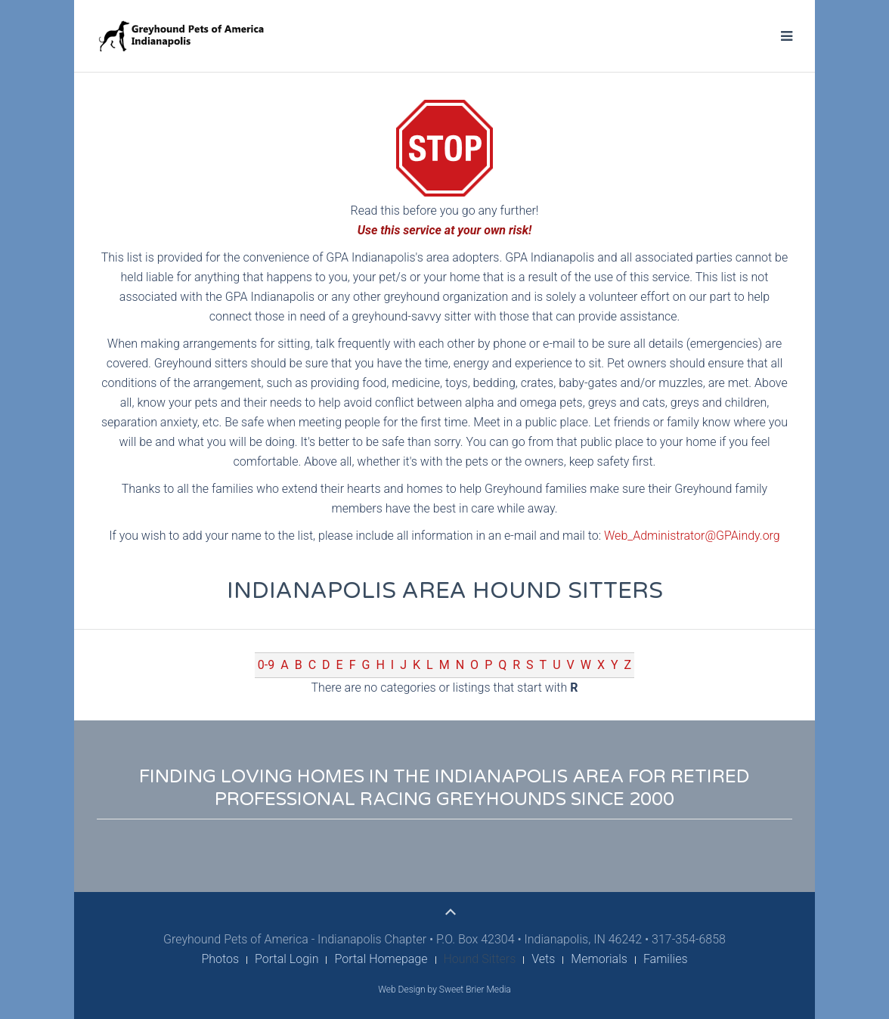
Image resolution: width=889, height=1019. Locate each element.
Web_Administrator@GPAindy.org (692, 535)
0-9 (266, 665)
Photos (220, 959)
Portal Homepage (380, 959)
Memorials (599, 959)
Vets (543, 959)
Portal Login (286, 959)
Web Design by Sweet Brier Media (444, 989)
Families (665, 959)
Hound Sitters (480, 959)
